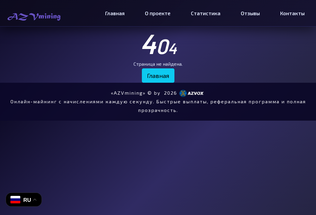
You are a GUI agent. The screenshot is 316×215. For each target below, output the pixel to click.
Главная (115, 13)
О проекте (158, 13)
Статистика (205, 13)
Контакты (292, 13)
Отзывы (250, 13)
